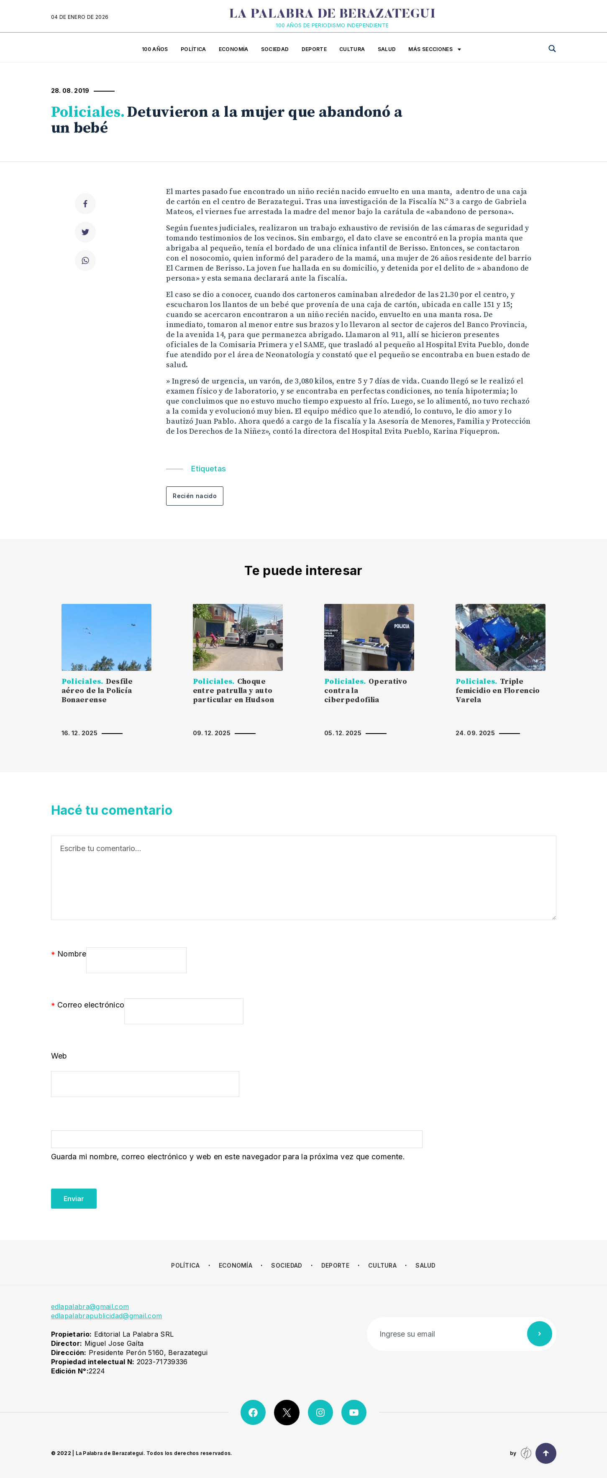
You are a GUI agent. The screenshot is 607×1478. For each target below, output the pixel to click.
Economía (233, 49)
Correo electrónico (88, 1005)
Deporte (314, 49)
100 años (155, 49)
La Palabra (332, 14)
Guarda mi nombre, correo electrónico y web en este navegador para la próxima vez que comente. (228, 1156)
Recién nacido (195, 495)
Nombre (69, 954)
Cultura (352, 49)
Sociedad (275, 49)
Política (193, 49)
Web (59, 1055)
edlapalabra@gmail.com (90, 1306)
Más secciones (434, 50)
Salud (387, 49)
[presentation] (114, 1192)
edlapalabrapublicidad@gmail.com (106, 1316)
